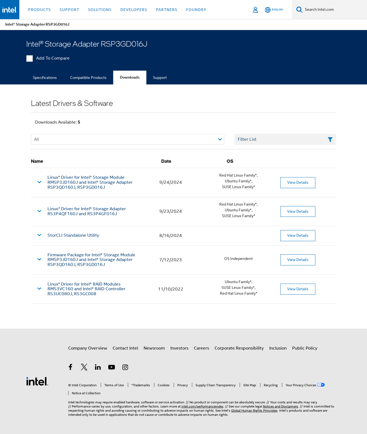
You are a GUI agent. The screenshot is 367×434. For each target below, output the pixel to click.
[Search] (299, 9)
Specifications (45, 77)
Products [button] (39, 9)
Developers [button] (133, 9)
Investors (179, 348)
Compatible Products (88, 77)
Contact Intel (125, 348)
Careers (201, 348)
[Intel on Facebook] (70, 368)
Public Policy (304, 348)
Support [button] (69, 9)
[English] (273, 9)
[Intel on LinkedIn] (98, 368)
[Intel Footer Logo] (37, 381)
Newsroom (154, 348)
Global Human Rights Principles (254, 410)
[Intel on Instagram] (125, 368)
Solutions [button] (100, 9)
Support (160, 77)
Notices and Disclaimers (280, 406)
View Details (297, 182)
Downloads (130, 77)
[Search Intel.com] (335, 9)
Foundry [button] (196, 9)
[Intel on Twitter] (84, 368)
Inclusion (278, 348)
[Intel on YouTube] (111, 368)
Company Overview (87, 348)
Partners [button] (166, 9)
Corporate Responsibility (239, 348)
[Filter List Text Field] (285, 139)
